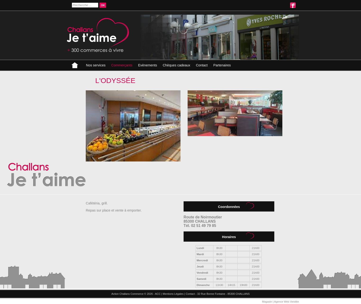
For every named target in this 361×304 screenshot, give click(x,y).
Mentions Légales (173, 293)
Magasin (267, 301)
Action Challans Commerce (127, 293)
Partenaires (222, 65)
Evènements (147, 65)
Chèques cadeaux (176, 65)
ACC (158, 293)
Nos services (95, 65)
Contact (202, 65)
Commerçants (121, 65)
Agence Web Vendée (286, 301)
